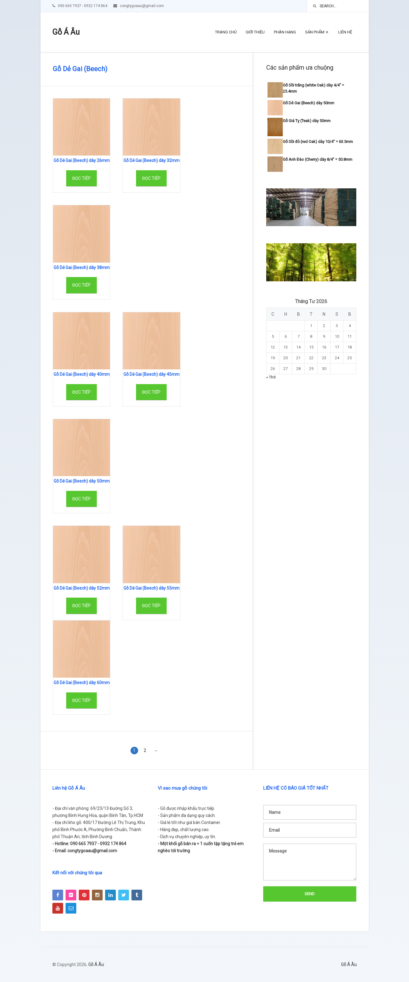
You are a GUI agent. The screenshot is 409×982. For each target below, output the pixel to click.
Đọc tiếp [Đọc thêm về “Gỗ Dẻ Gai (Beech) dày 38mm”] (81, 285)
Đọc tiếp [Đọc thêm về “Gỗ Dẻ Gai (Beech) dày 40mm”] (81, 392)
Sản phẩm (314, 32)
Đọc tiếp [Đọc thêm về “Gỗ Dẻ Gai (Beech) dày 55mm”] (151, 605)
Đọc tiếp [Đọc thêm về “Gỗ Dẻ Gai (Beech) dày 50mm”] (81, 498)
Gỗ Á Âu (66, 32)
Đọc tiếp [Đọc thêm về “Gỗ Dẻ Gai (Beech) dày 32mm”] (151, 178)
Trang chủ (226, 32)
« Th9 (270, 377)
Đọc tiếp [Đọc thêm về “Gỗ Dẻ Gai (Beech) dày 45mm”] (151, 392)
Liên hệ (345, 32)
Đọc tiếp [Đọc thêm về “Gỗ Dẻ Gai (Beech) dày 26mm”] (81, 178)
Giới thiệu (255, 32)
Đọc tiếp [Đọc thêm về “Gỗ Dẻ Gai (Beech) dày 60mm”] (81, 700)
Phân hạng (285, 32)
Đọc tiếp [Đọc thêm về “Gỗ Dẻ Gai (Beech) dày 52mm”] (81, 605)
